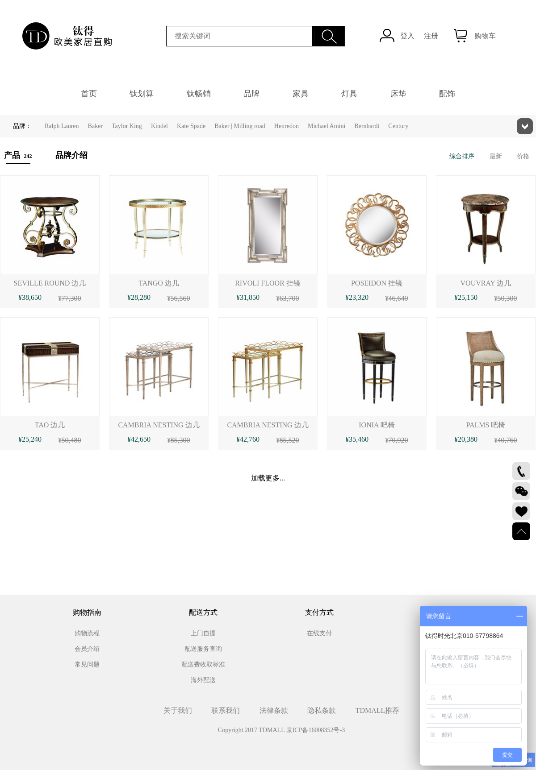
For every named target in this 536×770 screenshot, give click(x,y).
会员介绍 (87, 649)
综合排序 (461, 156)
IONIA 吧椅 (376, 425)
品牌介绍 (71, 155)
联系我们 (225, 710)
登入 (407, 36)
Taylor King (127, 126)
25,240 (32, 439)
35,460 (358, 439)
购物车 (485, 36)
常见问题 (87, 664)
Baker (95, 126)
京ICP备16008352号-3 (315, 730)
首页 (89, 93)
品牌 (251, 93)
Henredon (286, 126)
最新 (496, 156)
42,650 (141, 439)
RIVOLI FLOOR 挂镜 (268, 283)
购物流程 (87, 633)
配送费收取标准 (203, 664)
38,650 (32, 297)
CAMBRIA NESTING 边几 (158, 425)
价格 (523, 156)
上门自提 (203, 633)
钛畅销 (199, 93)
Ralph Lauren (62, 126)
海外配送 (203, 680)
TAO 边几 (50, 425)
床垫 (398, 93)
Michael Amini (326, 126)
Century (398, 126)
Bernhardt (366, 126)
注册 (431, 36)
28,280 (141, 297)
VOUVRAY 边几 (486, 283)
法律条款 (274, 710)
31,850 (250, 297)
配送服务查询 (203, 649)
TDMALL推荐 (378, 710)
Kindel (159, 126)
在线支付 (319, 633)
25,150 (467, 297)
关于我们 (177, 710)
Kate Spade (191, 126)
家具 (301, 93)
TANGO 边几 (158, 283)
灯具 (349, 93)
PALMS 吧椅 (486, 425)
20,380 (467, 439)
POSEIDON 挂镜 (376, 283)
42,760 (250, 439)
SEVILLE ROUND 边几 (50, 283)
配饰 (447, 93)
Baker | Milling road (239, 126)
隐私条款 (321, 710)
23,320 (358, 297)
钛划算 (142, 93)
